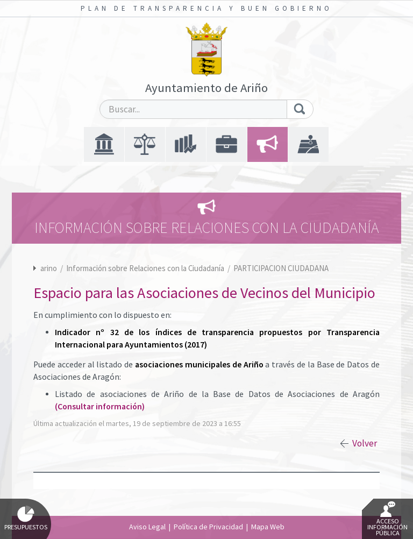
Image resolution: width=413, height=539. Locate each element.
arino (48, 268)
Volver (364, 443)
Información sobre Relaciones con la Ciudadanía (146, 268)
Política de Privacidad (208, 526)
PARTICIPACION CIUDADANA (281, 268)
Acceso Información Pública (387, 519)
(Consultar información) (100, 406)
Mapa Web (267, 526)
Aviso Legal (147, 526)
